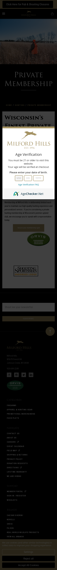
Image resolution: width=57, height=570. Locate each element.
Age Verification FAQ (28, 184)
